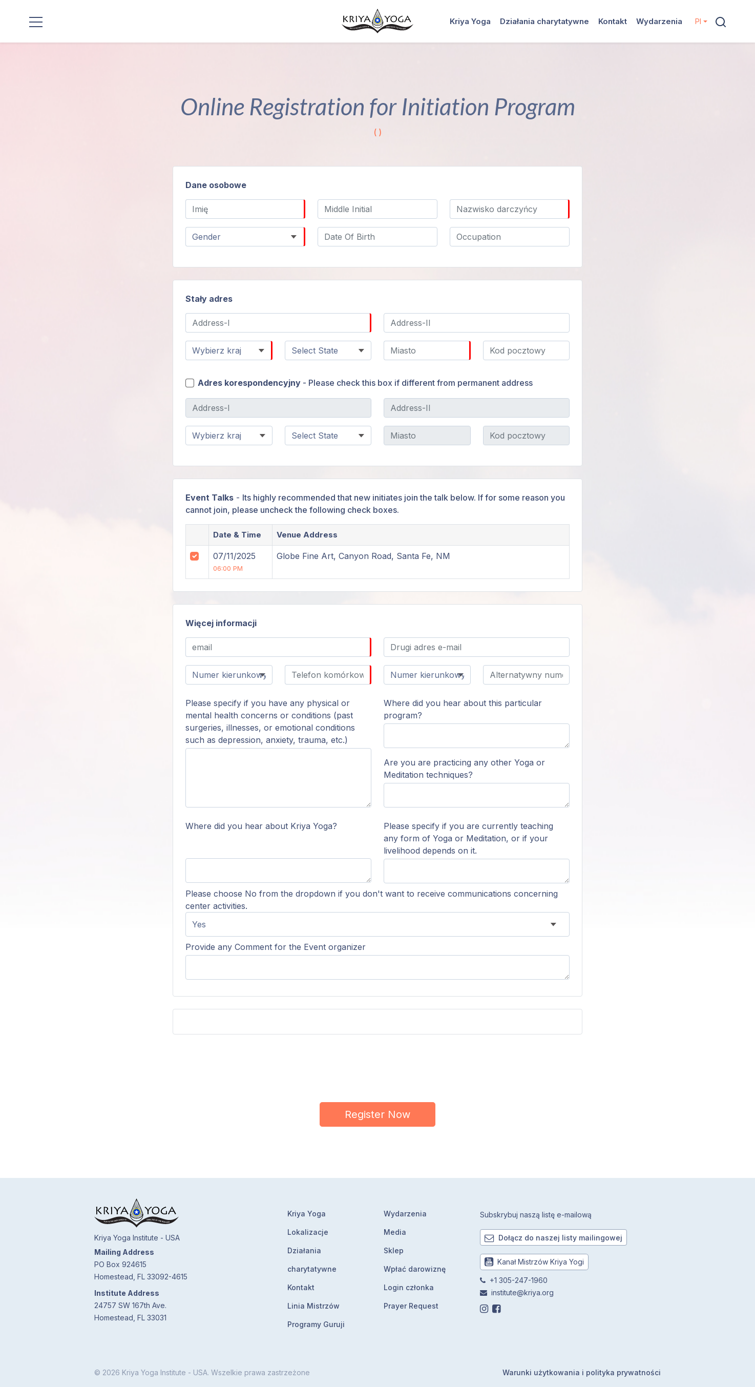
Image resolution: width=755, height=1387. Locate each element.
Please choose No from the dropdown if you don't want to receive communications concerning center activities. (371, 899)
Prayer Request (411, 1305)
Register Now (377, 1114)
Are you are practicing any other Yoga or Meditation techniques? (464, 768)
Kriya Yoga (470, 21)
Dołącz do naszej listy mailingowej (553, 1237)
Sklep (394, 1250)
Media (395, 1232)
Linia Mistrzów (313, 1305)
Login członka (409, 1287)
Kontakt (612, 21)
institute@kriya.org (522, 1292)
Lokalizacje (307, 1232)
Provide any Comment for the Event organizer (275, 947)
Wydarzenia (659, 21)
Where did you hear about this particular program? (463, 709)
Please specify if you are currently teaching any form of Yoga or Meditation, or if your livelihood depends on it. (468, 838)
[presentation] (377, 1067)
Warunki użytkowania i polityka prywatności (581, 1372)
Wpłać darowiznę (415, 1269)
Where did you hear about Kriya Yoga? (261, 826)
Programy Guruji (316, 1324)
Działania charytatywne (544, 21)
